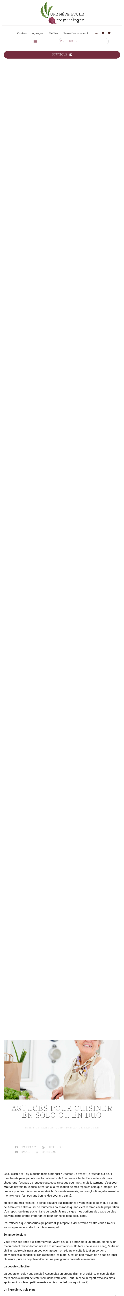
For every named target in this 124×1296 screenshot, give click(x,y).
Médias (53, 33)
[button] (35, 41)
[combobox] (84, 41)
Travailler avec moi (76, 33)
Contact (22, 33)
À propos (37, 33)
